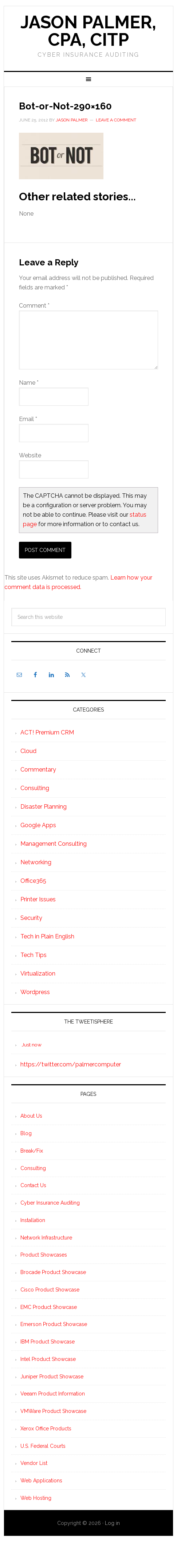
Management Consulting (53, 843)
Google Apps (38, 825)
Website (30, 455)
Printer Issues (38, 899)
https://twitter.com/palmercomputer (70, 1064)
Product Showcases (43, 1255)
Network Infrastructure (46, 1238)
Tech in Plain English (47, 936)
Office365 (33, 880)
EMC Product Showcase (48, 1307)
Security (31, 917)
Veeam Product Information (52, 1394)
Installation (32, 1220)
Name (29, 382)
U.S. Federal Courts (43, 1446)
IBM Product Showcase (47, 1342)
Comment (34, 305)
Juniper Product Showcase (51, 1376)
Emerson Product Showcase (53, 1324)
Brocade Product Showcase (53, 1272)
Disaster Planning (43, 806)
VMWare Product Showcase (53, 1411)
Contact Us (33, 1185)
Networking (35, 862)
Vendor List (33, 1463)
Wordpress (35, 992)
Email (28, 419)
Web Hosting (35, 1498)
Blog (26, 1133)
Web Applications (41, 1480)
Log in (112, 1523)
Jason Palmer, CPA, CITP (88, 31)
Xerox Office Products (45, 1428)
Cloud (28, 751)
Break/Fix (31, 1151)
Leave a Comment (116, 120)
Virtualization (37, 973)
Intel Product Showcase (48, 1359)
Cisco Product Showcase (49, 1290)
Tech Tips (33, 955)
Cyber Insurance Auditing (50, 1203)
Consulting (34, 788)
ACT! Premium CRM (47, 732)
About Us (31, 1116)
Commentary (38, 769)
